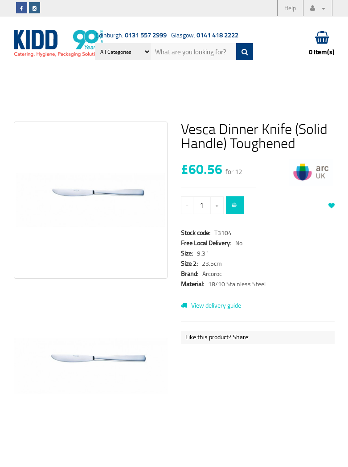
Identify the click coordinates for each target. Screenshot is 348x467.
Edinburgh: (131, 35)
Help (290, 8)
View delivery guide (211, 305)
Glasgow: (204, 35)
